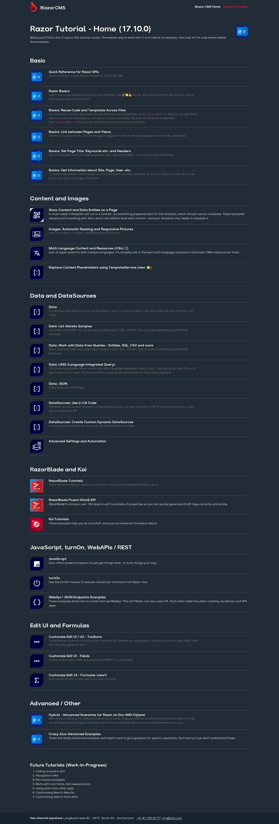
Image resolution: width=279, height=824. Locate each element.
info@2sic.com (172, 818)
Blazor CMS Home (207, 7)
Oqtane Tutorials (235, 7)
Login (246, 818)
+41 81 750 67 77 (149, 818)
